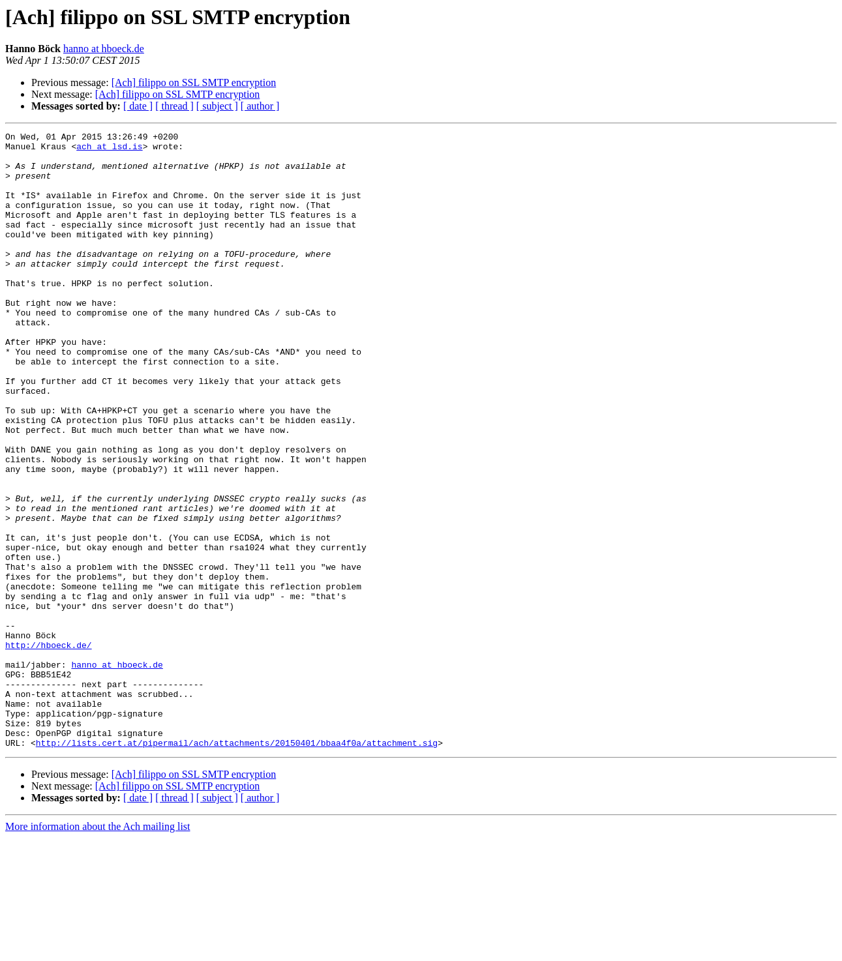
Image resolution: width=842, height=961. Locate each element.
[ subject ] (217, 105)
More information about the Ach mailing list (97, 949)
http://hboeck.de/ (48, 748)
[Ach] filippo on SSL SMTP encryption (194, 82)
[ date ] (138, 105)
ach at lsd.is (109, 150)
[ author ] (260, 105)
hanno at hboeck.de (103, 48)
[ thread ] (174, 105)
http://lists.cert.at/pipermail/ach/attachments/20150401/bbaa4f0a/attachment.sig (237, 866)
